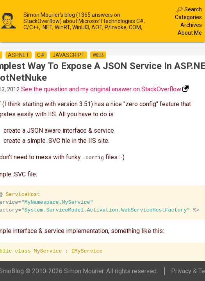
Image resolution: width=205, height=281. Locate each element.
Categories (188, 17)
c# (41, 55)
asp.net (18, 55)
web (98, 55)
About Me (190, 33)
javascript (68, 55)
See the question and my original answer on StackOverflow (101, 89)
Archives (191, 25)
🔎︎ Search (189, 9)
